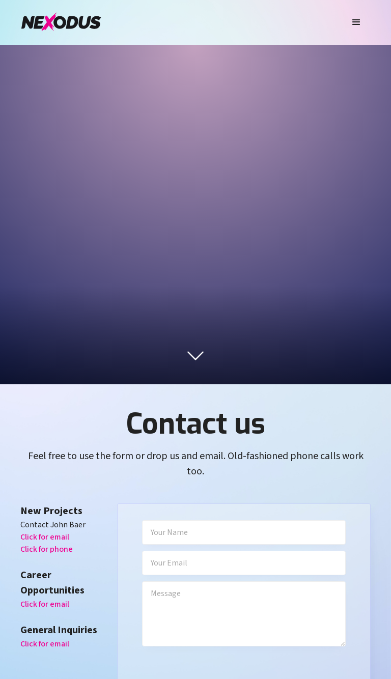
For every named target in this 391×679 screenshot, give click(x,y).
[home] (61, 22)
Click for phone (46, 549)
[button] (356, 22)
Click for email (44, 537)
